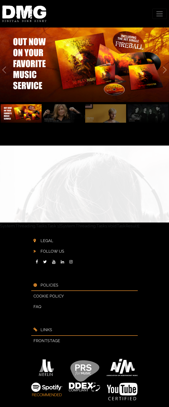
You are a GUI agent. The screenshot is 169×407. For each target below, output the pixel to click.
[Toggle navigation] (159, 14)
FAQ (37, 306)
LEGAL (46, 240)
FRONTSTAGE (46, 340)
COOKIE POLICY (48, 296)
